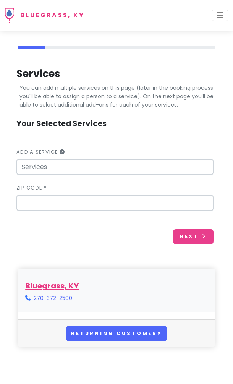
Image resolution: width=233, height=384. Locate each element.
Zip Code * (31, 188)
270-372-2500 (53, 298)
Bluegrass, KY (52, 15)
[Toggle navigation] (220, 15)
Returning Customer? (116, 333)
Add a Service (40, 152)
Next (193, 236)
